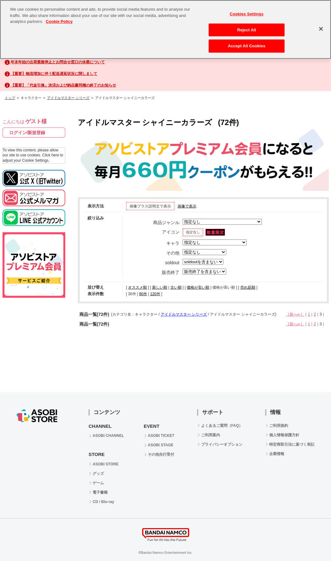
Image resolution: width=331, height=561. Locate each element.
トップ (10, 98)
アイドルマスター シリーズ (68, 98)
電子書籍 (100, 492)
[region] (165, 29)
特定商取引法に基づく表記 (291, 444)
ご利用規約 (278, 425)
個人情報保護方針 (284, 435)
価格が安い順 (198, 287)
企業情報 (276, 454)
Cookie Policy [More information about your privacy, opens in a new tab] (59, 21)
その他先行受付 (161, 454)
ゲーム (98, 483)
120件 (155, 294)
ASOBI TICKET (161, 435)
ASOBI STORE (105, 464)
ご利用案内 (210, 435)
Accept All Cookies (246, 46)
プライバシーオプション (222, 444)
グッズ (98, 473)
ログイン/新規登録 (27, 132)
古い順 (176, 287)
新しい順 (159, 287)
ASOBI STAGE (161, 445)
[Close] (321, 29)
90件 (143, 294)
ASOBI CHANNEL (108, 435)
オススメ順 (137, 287)
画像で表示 (187, 206)
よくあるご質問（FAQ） (222, 425)
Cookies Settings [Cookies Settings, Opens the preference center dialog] (247, 14)
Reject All (246, 30)
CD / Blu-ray (103, 502)
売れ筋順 (247, 287)
